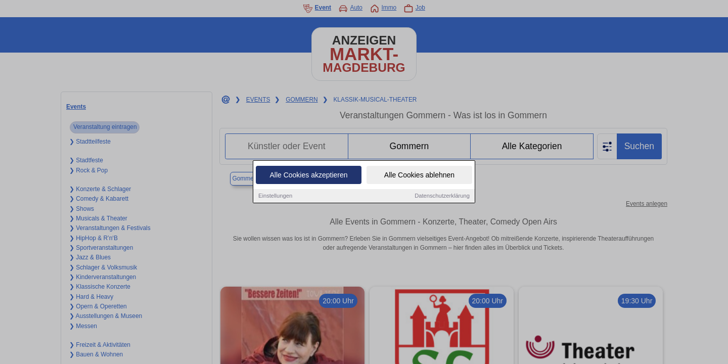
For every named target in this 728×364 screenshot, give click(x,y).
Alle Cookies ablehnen (419, 176)
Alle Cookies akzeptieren (308, 176)
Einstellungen (275, 197)
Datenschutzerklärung (442, 197)
